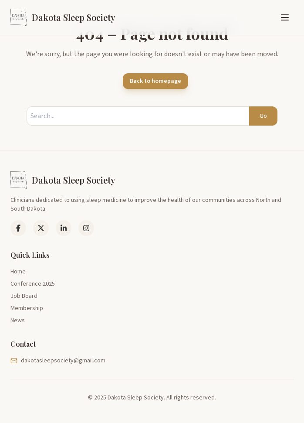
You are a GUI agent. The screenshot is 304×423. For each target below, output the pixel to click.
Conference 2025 (32, 284)
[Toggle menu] (285, 17)
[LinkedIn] (41, 228)
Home (18, 271)
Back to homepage (155, 81)
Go (263, 116)
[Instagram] (86, 228)
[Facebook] (18, 228)
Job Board (23, 296)
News (17, 320)
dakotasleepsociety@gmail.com (57, 360)
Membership (26, 308)
